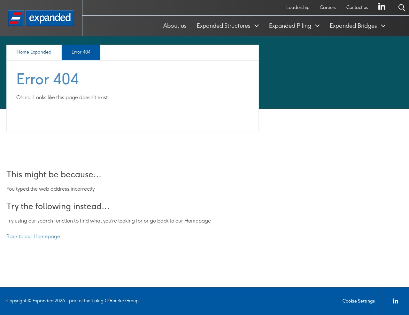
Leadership (298, 7)
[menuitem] (298, 7)
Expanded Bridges (354, 25)
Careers (328, 7)
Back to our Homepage (33, 236)
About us (175, 25)
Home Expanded (34, 52)
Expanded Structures (224, 25)
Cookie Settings (359, 301)
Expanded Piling (291, 25)
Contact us (357, 7)
